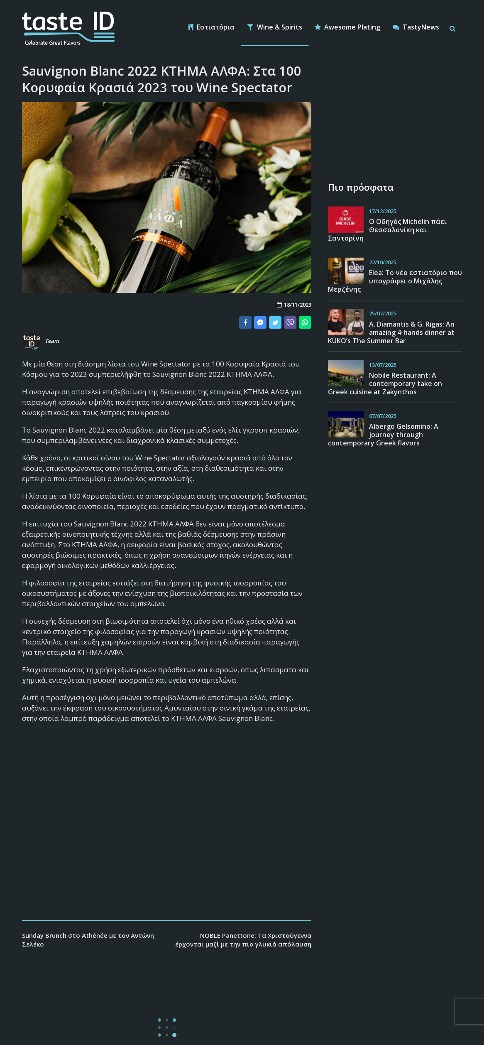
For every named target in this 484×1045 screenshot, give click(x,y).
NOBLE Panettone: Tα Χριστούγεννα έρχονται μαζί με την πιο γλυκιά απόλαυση (243, 939)
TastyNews (416, 27)
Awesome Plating (347, 27)
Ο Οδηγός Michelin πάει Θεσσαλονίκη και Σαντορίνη (387, 230)
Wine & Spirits (274, 27)
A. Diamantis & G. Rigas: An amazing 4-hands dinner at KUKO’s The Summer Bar (391, 332)
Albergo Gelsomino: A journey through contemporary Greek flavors (383, 435)
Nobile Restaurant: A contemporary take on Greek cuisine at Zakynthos (385, 383)
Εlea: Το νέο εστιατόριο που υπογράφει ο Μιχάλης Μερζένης (395, 281)
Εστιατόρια (211, 27)
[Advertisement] (166, 833)
